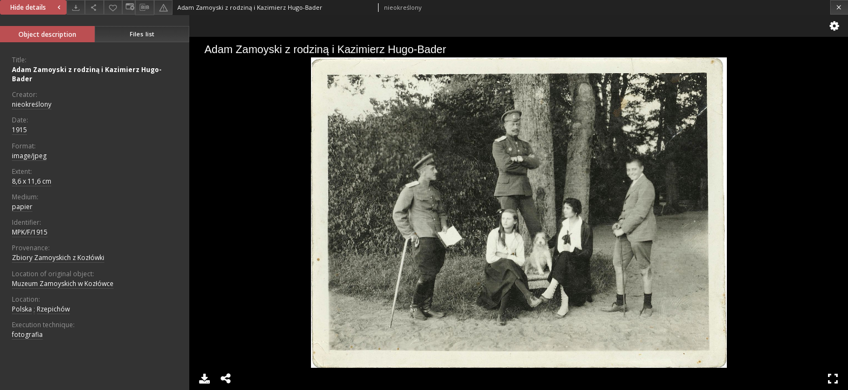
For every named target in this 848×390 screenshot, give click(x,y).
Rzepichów (53, 309)
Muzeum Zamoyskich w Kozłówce (63, 283)
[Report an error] (163, 7)
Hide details (36, 7)
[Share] (94, 7)
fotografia (27, 334)
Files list (142, 34)
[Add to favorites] (113, 7)
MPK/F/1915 (30, 232)
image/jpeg (29, 155)
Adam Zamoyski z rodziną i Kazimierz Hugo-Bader (87, 74)
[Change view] (128, 7)
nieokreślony (31, 104)
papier (22, 206)
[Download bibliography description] (144, 7)
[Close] (839, 7)
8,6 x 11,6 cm (31, 181)
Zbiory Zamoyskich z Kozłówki (58, 257)
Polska (22, 309)
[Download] (76, 7)
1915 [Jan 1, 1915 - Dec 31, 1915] (19, 129)
